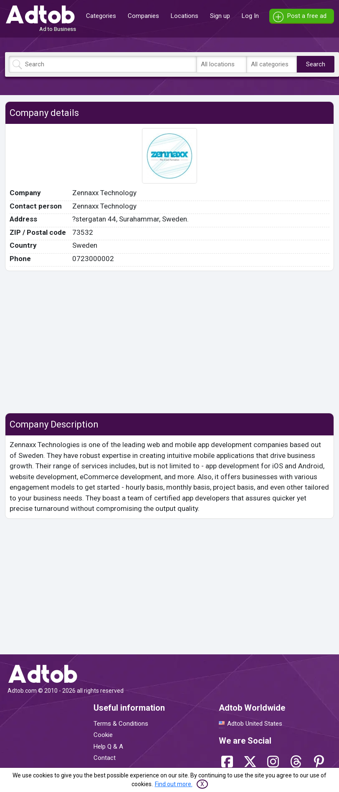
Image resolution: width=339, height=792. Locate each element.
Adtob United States (254, 723)
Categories (101, 16)
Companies (143, 16)
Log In (250, 16)
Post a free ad (306, 16)
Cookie (103, 735)
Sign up (220, 16)
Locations (184, 16)
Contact (105, 758)
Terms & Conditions (121, 723)
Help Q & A (108, 746)
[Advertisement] (169, 342)
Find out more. (173, 784)
